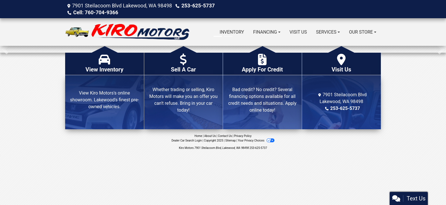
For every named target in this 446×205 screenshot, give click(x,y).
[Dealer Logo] (127, 32)
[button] (5, 49)
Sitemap (230, 140)
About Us (210, 136)
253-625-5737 (198, 6)
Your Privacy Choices (256, 140)
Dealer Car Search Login (187, 140)
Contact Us (225, 136)
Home (198, 136)
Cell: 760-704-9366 (95, 12)
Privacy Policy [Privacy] (243, 136)
